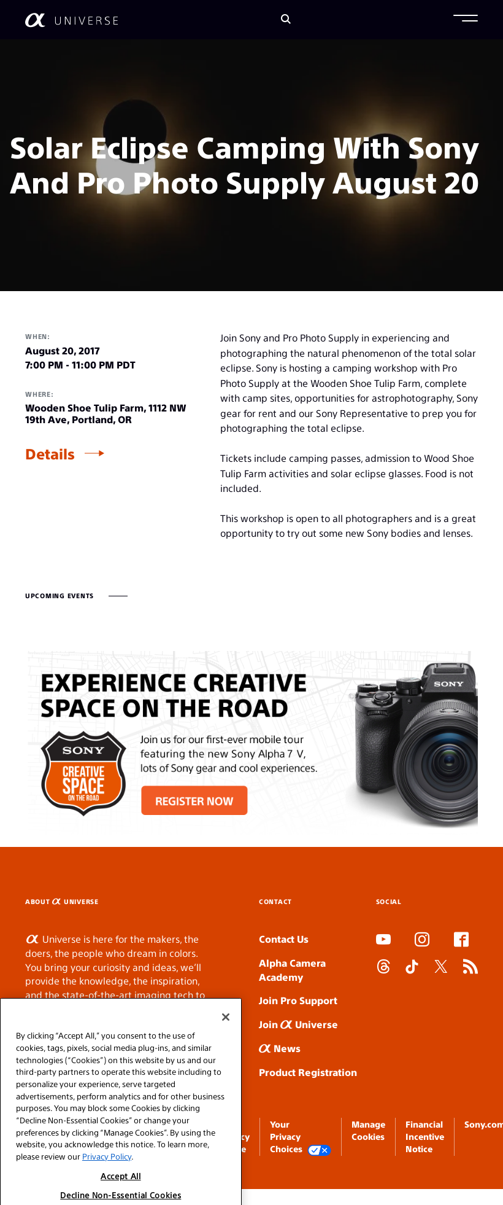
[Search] (286, 20)
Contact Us (284, 938)
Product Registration (308, 1072)
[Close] (225, 1049)
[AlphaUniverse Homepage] (71, 20)
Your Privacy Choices (300, 1137)
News (280, 1048)
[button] (465, 19)
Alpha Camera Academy (292, 969)
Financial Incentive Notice (424, 1136)
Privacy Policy (106, 1188)
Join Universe (298, 1024)
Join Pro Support (298, 1000)
